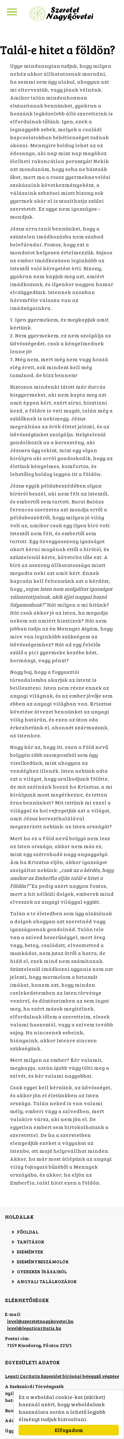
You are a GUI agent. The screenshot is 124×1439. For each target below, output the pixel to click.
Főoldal (27, 1232)
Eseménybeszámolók (43, 1261)
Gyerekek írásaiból (42, 1271)
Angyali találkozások (47, 1281)
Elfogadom (69, 1429)
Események (30, 1251)
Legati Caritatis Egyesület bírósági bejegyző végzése (62, 1376)
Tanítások (30, 1242)
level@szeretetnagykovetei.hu (40, 1321)
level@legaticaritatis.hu (34, 1328)
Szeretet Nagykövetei (62, 14)
